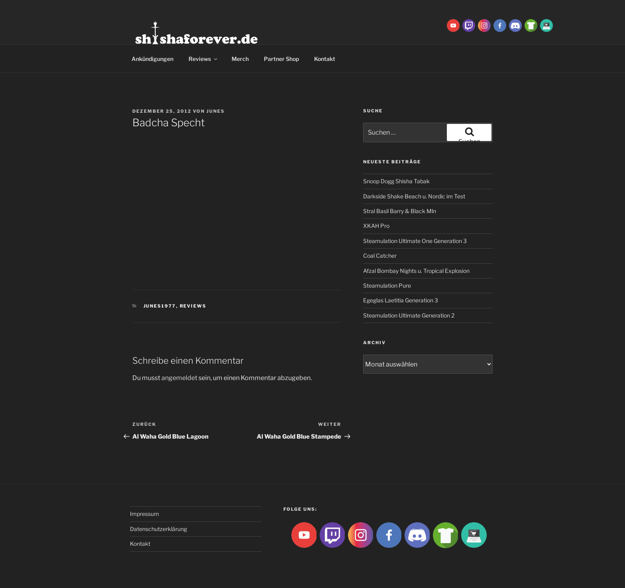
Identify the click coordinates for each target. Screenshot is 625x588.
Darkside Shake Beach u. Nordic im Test (414, 196)
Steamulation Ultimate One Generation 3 (415, 240)
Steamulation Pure (387, 285)
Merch (240, 58)
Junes (215, 111)
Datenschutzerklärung (158, 528)
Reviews (203, 58)
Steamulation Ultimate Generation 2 (408, 315)
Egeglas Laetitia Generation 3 (400, 300)
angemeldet (179, 378)
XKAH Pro (376, 225)
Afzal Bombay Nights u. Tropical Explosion (416, 270)
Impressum (144, 513)
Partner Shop (281, 58)
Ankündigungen (152, 58)
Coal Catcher (380, 255)
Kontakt (324, 58)
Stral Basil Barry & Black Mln (399, 211)
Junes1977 (159, 306)
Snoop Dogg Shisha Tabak (396, 181)
